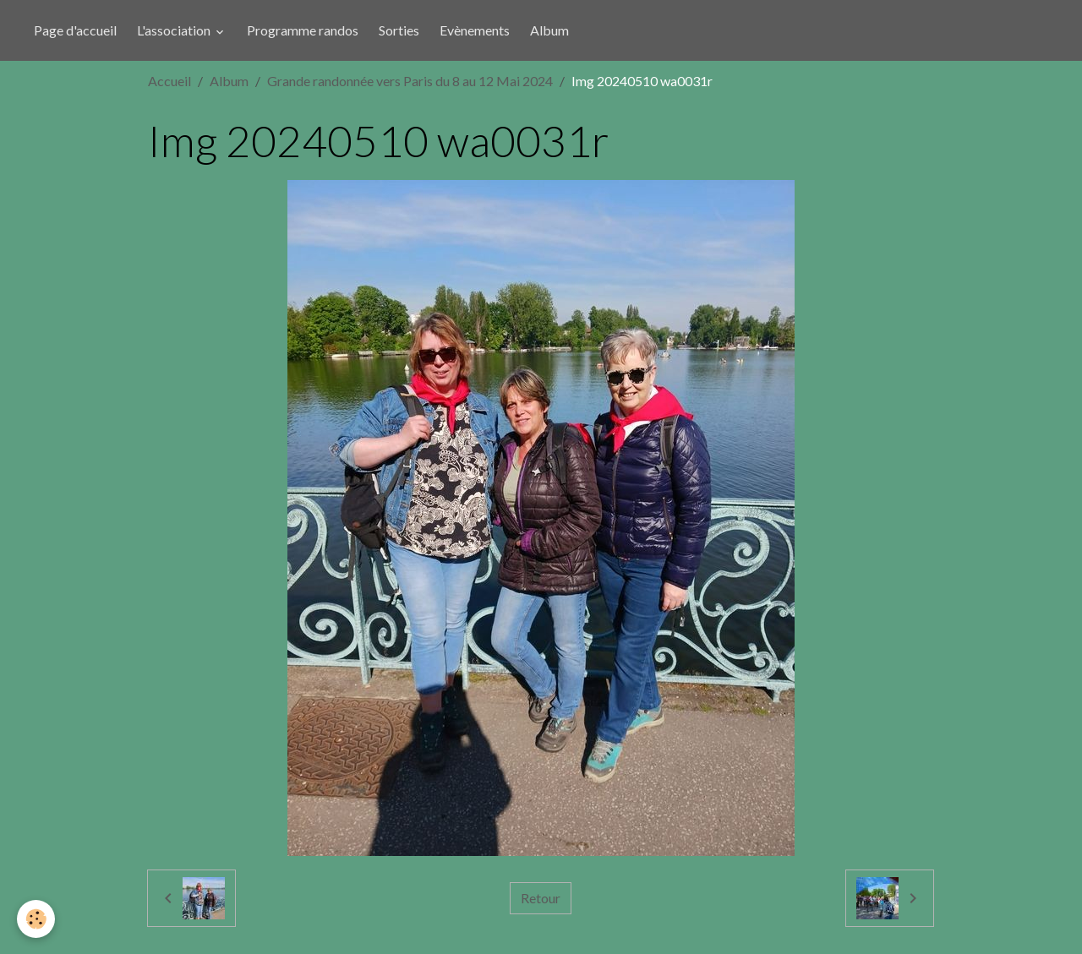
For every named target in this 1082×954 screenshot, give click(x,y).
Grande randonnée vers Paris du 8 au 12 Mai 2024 (410, 81)
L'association (175, 30)
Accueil (169, 81)
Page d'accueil (75, 30)
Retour (540, 898)
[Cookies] (36, 919)
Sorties (399, 30)
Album (549, 30)
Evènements (475, 30)
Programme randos (302, 30)
